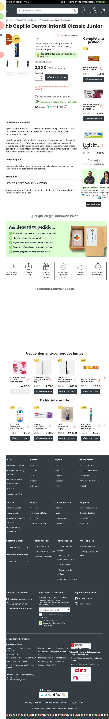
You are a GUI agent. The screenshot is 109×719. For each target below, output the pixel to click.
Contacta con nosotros (45, 552)
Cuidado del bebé (87, 465)
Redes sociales (52, 702)
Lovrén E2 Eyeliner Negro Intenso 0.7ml (65, 380)
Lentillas (35, 508)
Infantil (83, 486)
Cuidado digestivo (14, 494)
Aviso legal (29, 702)
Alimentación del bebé (89, 481)
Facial (34, 465)
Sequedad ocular (39, 523)
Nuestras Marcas (88, 546)
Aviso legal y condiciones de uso (65, 558)
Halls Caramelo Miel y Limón (88, 381)
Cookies (63, 702)
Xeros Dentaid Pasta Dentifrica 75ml (91, 146)
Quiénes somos (42, 546)
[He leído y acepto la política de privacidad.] (40, 614)
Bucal (58, 465)
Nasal (58, 486)
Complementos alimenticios (13, 529)
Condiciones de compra (64, 548)
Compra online (64, 541)
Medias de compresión (89, 518)
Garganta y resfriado (15, 465)
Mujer (58, 513)
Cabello (35, 470)
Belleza (33, 460)
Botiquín (10, 489)
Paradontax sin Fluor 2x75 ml (90, 68)
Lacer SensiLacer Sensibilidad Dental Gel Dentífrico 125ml (91, 107)
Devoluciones (64, 565)
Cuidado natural (62, 503)
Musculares (60, 523)
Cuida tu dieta (13, 513)
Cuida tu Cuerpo (14, 508)
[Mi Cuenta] (83, 11)
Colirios (35, 518)
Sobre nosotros (42, 541)
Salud (9, 460)
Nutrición (10, 503)
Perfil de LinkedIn (91, 195)
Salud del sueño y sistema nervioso (14, 482)
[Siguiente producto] (105, 378)
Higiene (58, 460)
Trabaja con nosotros (44, 557)
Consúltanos (93, 204)
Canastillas (84, 476)
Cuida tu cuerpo (62, 518)
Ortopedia (84, 503)
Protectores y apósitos (89, 508)
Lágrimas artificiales (40, 513)
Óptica (33, 503)
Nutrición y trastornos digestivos (15, 520)
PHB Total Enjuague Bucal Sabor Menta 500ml (16, 426)
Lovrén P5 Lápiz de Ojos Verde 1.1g (41, 380)
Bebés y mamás (87, 460)
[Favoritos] (94, 11)
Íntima (58, 470)
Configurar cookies (76, 702)
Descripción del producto (16, 122)
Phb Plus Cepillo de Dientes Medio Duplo (88, 426)
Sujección (84, 523)
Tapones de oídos (87, 513)
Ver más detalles (43, 62)
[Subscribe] (68, 610)
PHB (37, 38)
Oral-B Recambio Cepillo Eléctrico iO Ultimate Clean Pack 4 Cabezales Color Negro (65, 426)
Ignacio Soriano (90, 188)
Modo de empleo (11, 160)
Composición (9, 177)
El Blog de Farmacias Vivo (89, 554)
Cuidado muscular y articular (15, 472)
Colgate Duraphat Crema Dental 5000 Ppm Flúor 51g (41, 426)
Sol (33, 476)
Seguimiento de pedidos (64, 572)
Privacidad (39, 702)
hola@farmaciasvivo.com (21, 599)
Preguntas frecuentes (68, 579)
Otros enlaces (87, 541)
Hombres (35, 481)
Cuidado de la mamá (89, 470)
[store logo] (11, 11)
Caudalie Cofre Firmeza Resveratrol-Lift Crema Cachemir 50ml (17, 380)
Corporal (35, 486)
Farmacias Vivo (85, 598)
